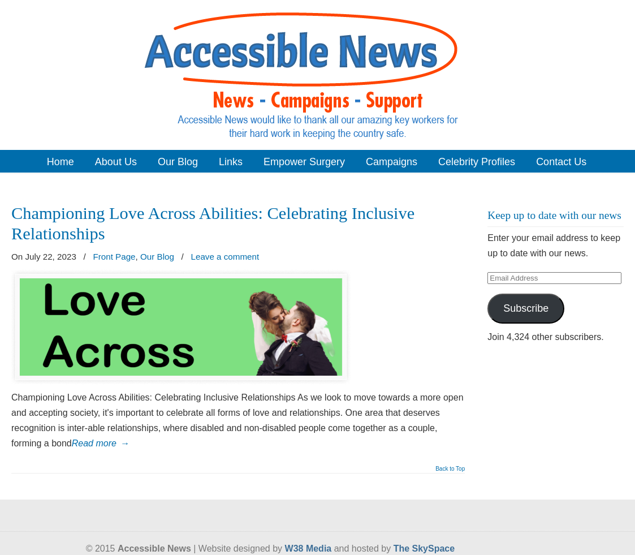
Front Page (114, 256)
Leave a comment (225, 256)
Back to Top (450, 469)
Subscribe (525, 308)
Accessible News (318, 74)
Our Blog (157, 256)
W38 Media (308, 548)
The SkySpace (424, 548)
